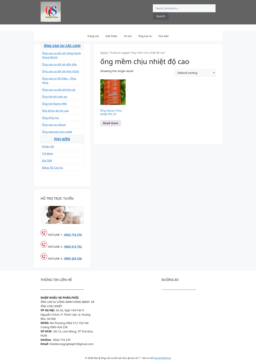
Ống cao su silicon (54, 125)
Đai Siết (47, 160)
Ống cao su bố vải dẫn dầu (59, 64)
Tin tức (128, 36)
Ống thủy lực (50, 118)
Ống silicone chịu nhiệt (57, 132)
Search (160, 16)
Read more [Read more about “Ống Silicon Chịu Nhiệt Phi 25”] (110, 123)
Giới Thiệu (111, 36)
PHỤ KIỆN (62, 139)
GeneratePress (162, 358)
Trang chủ (93, 36)
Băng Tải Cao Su (52, 167)
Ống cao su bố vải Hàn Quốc (60, 71)
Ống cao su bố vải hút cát (58, 89)
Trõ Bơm (47, 153)
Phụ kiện (164, 36)
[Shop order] (195, 73)
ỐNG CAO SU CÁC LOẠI (62, 45)
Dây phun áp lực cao (55, 110)
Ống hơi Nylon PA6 (54, 104)
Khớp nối (48, 146)
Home (104, 52)
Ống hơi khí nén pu (54, 96)
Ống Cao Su (145, 36)
